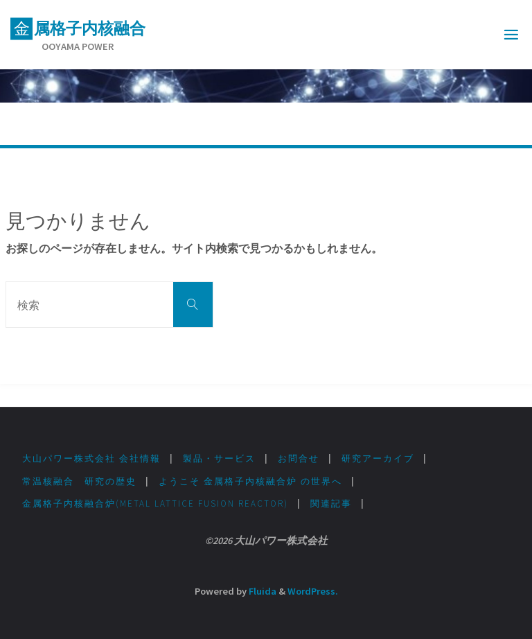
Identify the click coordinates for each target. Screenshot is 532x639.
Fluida (261, 591)
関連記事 (331, 503)
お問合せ (298, 458)
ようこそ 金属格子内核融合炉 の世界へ (250, 481)
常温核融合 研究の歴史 (79, 481)
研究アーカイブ (378, 458)
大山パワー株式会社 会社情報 (91, 458)
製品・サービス (219, 458)
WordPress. (312, 591)
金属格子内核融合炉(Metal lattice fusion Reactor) (155, 503)
